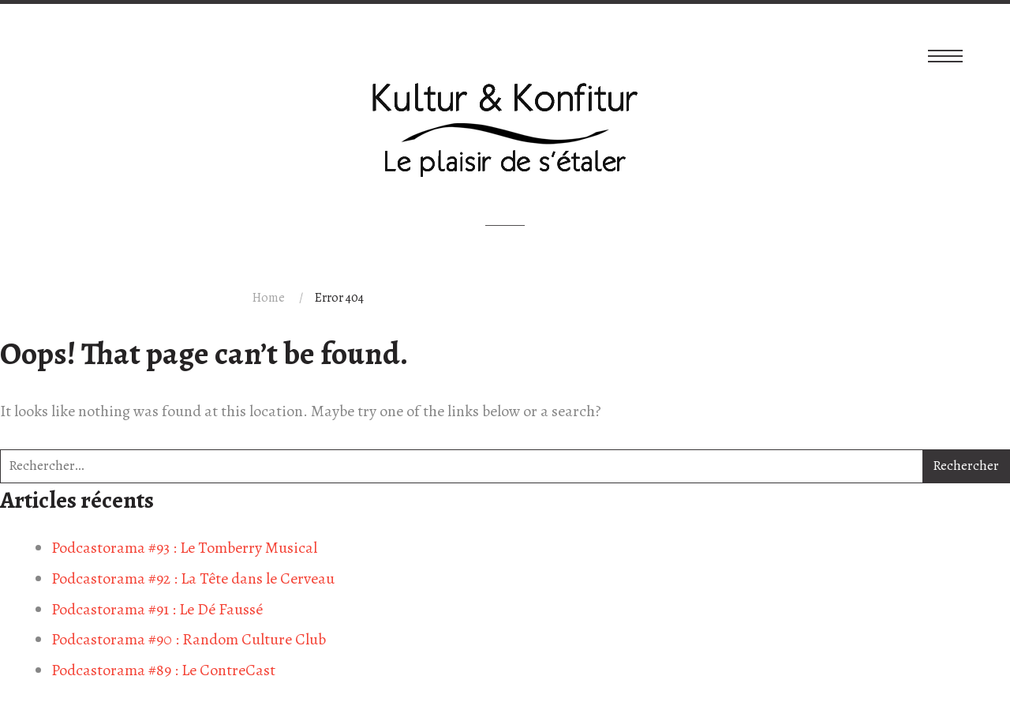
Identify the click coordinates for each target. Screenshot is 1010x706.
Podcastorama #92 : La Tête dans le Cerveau (193, 578)
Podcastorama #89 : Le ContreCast (163, 670)
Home (268, 297)
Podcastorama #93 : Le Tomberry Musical (184, 547)
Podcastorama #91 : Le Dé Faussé (157, 609)
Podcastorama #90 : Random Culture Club (188, 639)
